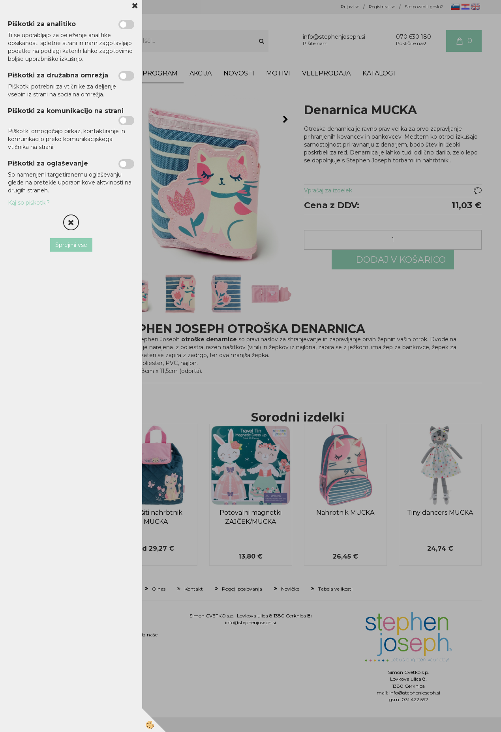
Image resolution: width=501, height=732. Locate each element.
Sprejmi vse (71, 244)
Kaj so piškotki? (29, 202)
